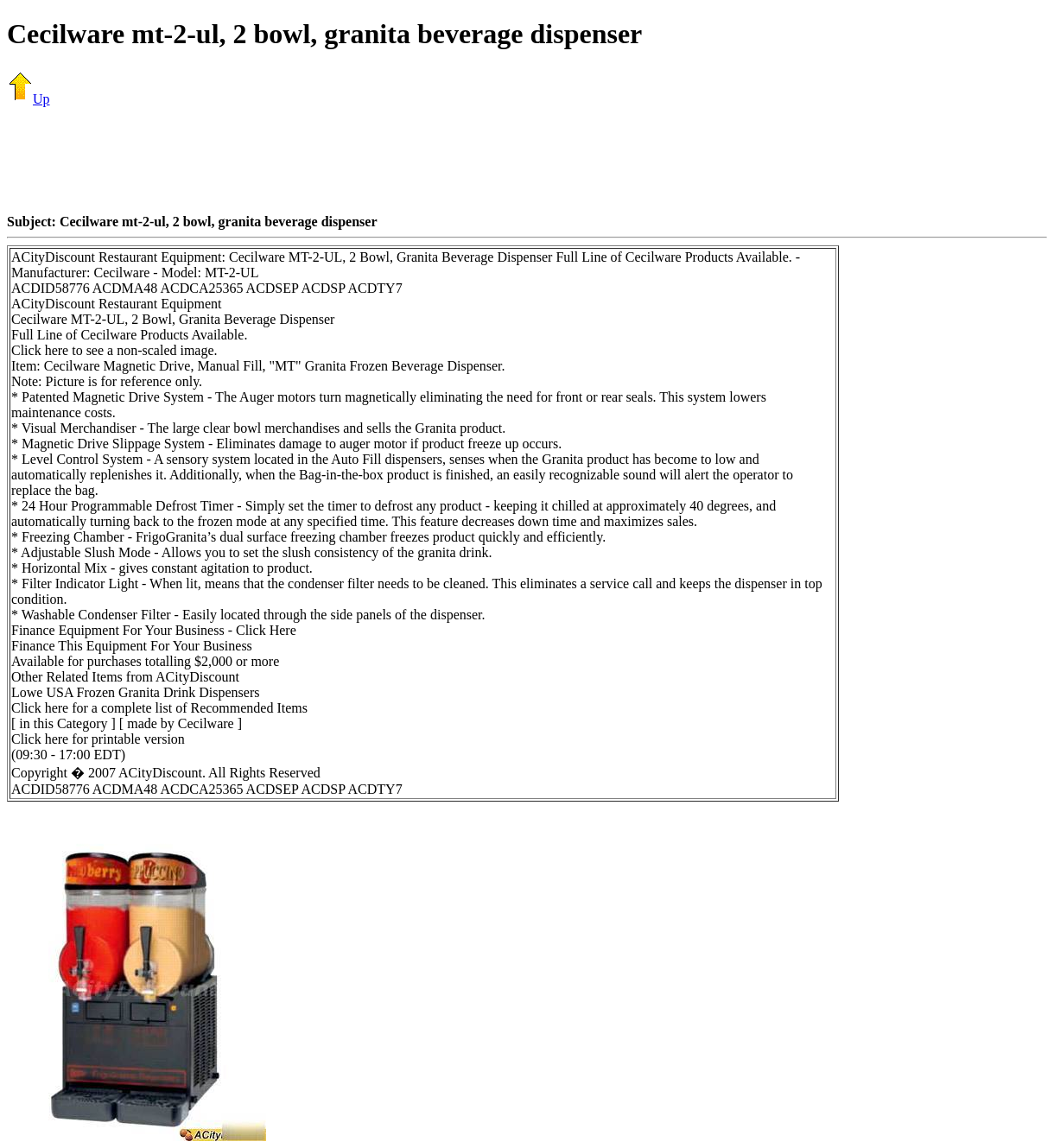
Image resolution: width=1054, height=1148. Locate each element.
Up (28, 99)
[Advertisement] (527, 160)
